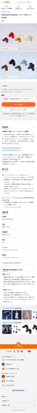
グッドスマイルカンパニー (11, 250)
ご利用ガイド (5, 401)
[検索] (15, 2)
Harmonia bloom (6, 11)
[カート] (18, 2)
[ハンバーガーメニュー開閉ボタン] (34, 2)
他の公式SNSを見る (18, 390)
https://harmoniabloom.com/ (11, 150)
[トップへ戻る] (18, 344)
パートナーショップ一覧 (13, 207)
